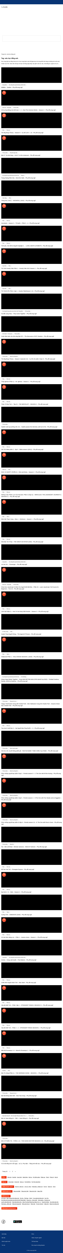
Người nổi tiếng (45, 1202)
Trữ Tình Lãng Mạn (35, 1182)
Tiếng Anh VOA (32, 1191)
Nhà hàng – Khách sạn (37, 1186)
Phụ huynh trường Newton (9, 1208)
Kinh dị (56, 1177)
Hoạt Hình (19, 1177)
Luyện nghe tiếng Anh (6, 1202)
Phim (4, 1177)
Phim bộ (52, 1177)
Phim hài (9, 1177)
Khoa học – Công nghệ (32, 1200)
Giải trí (30, 1198)
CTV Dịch (3, 1198)
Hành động (25, 1177)
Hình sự (30, 1177)
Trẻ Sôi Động (27, 1182)
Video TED (39, 1191)
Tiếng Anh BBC (16, 1191)
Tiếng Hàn (33, 1204)
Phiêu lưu (43, 1177)
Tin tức (3, 1245)
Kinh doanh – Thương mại (44, 1200)
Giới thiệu (4, 1234)
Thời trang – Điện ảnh (6, 1204)
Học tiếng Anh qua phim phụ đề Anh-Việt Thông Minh (13, 1200)
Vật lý (54, 1186)
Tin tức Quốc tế (39, 1204)
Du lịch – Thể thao (24, 1198)
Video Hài (46, 1204)
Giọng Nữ (17, 1182)
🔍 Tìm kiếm (4, 7)
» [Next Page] (15, 1171)
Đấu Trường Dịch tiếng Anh (13, 1198)
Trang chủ (3, 54)
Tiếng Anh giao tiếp (16, 1204)
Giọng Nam (11, 1182)
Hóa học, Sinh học (19, 1186)
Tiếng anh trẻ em (26, 1204)
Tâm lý (47, 1177)
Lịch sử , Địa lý (27, 1186)
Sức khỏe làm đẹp (54, 1202)
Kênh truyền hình (7, 1191)
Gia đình (14, 1177)
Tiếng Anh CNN (24, 1191)
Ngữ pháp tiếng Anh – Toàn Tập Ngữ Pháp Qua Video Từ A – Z (26, 1202)
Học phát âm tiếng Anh (38, 1198)
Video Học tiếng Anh (54, 1204)
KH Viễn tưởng (36, 1177)
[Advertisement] (31, 22)
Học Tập (46, 1198)
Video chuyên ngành (8, 1186)
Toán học (50, 1186)
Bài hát (4, 1182)
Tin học (45, 1186)
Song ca (22, 1182)
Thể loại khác (6, 1196)
